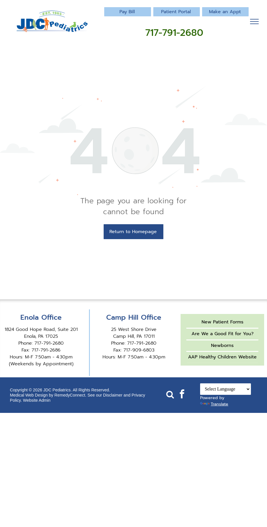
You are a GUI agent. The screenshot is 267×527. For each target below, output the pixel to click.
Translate (214, 404)
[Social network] (170, 395)
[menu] (254, 21)
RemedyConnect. (70, 395)
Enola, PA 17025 (41, 336)
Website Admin (37, 400)
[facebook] (182, 395)
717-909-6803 (138, 350)
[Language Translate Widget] (225, 389)
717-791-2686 (46, 350)
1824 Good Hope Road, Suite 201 (41, 329)
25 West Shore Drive (133, 329)
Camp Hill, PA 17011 (134, 336)
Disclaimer (112, 395)
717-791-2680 (49, 343)
